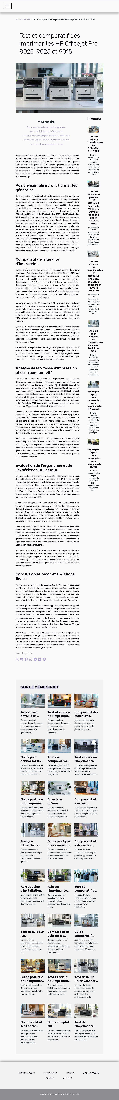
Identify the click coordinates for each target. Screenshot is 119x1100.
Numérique (50, 1073)
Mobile (70, 1073)
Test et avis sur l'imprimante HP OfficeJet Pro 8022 (95, 144)
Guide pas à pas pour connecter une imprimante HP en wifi (95, 400)
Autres (27, 19)
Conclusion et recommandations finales (46, 144)
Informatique (27, 1073)
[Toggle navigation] (8, 6)
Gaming (50, 1078)
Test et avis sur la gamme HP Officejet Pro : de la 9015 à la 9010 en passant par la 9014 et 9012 (94, 207)
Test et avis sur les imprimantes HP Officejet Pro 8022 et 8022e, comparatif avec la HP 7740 (95, 276)
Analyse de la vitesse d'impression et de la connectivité (46, 135)
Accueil (18, 19)
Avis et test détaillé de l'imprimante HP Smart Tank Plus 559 (95, 341)
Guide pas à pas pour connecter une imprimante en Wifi (95, 458)
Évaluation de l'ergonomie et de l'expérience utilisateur (46, 140)
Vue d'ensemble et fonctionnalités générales (46, 127)
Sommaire (47, 122)
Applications (91, 1073)
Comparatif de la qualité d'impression (46, 131)
